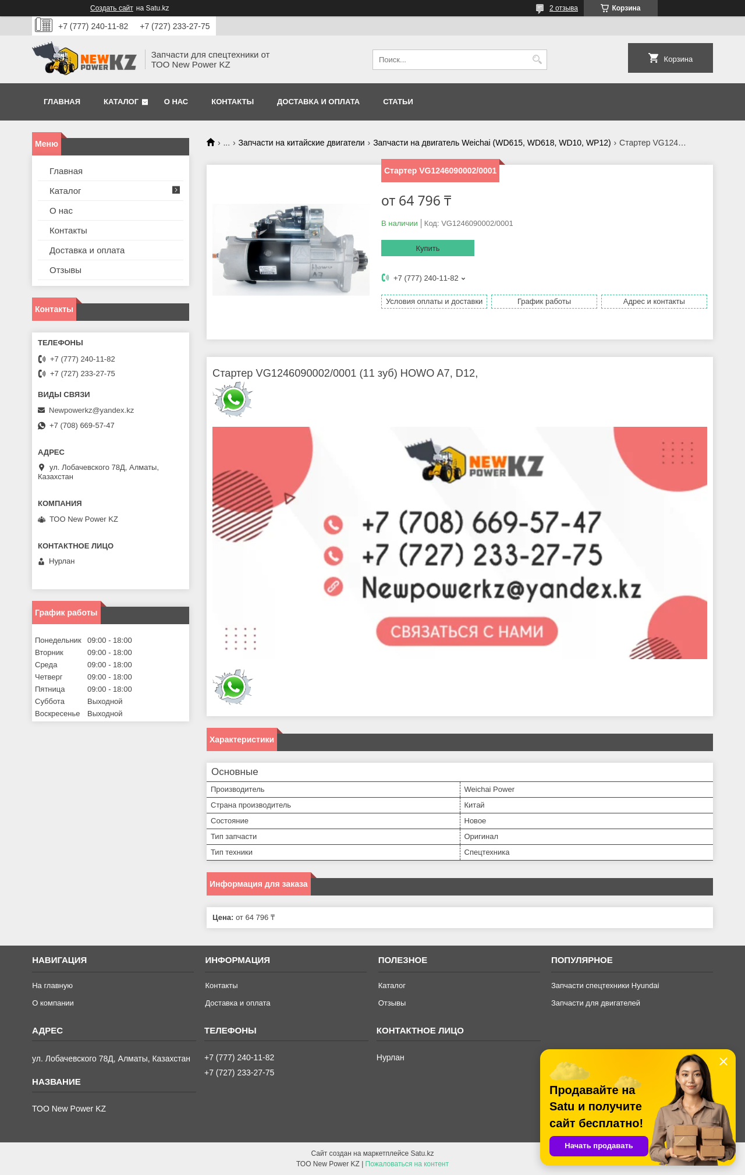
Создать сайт (111, 8)
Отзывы (65, 270)
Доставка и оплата (318, 101)
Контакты (232, 101)
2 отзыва (563, 8)
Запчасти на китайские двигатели (302, 142)
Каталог (121, 101)
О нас (176, 101)
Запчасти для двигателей (595, 1003)
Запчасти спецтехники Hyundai (605, 985)
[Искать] (537, 59)
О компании (53, 1003)
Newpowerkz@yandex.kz (91, 410)
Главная (62, 101)
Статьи (398, 101)
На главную (52, 985)
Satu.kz (422, 1153)
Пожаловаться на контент (407, 1164)
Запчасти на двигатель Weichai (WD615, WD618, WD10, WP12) (492, 142)
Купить (427, 248)
